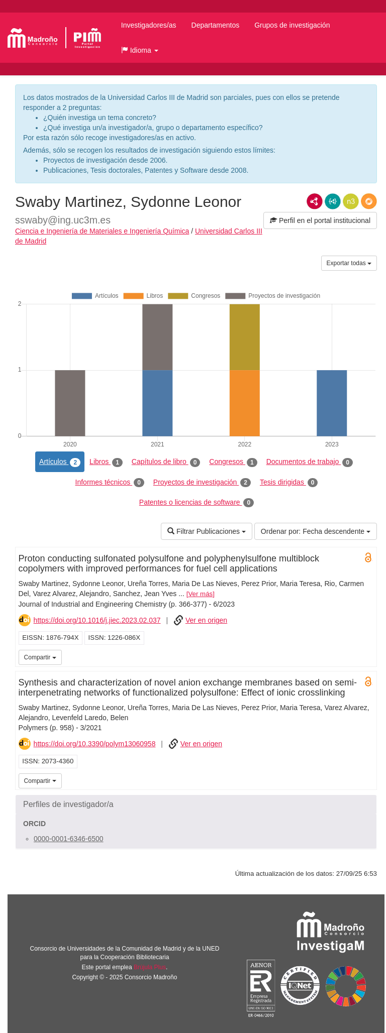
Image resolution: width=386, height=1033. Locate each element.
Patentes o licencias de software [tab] (196, 502)
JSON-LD (333, 201)
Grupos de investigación (292, 25)
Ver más (200, 594)
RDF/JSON (369, 201)
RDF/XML (315, 201)
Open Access (368, 557)
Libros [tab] (106, 462)
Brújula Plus (150, 967)
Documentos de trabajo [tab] (309, 462)
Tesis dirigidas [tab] (289, 482)
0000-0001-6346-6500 (69, 839)
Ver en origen (206, 620)
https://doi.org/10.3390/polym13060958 (95, 744)
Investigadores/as (148, 25)
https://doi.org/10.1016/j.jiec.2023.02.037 (97, 620)
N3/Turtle (351, 201)
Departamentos (215, 25)
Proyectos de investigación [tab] (202, 482)
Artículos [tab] (59, 462)
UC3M (367, 656)
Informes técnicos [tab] (109, 482)
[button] (140, 50)
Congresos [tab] (233, 462)
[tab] (196, 804)
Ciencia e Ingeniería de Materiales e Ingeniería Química (102, 231)
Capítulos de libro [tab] (166, 462)
